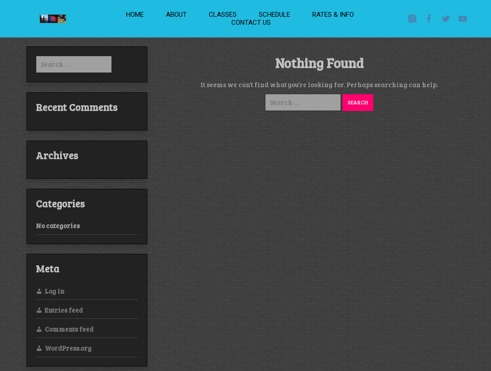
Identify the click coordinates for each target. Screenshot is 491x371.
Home (135, 15)
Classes (223, 15)
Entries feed (64, 310)
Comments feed (69, 329)
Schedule (274, 15)
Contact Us (251, 23)
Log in (55, 291)
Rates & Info (333, 15)
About (176, 15)
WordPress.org (68, 348)
